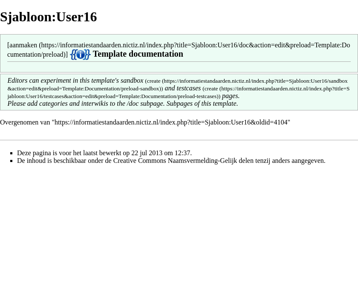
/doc (133, 103)
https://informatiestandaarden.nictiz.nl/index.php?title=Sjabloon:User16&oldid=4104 (171, 122)
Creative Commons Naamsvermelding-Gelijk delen (183, 160)
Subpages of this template (202, 103)
